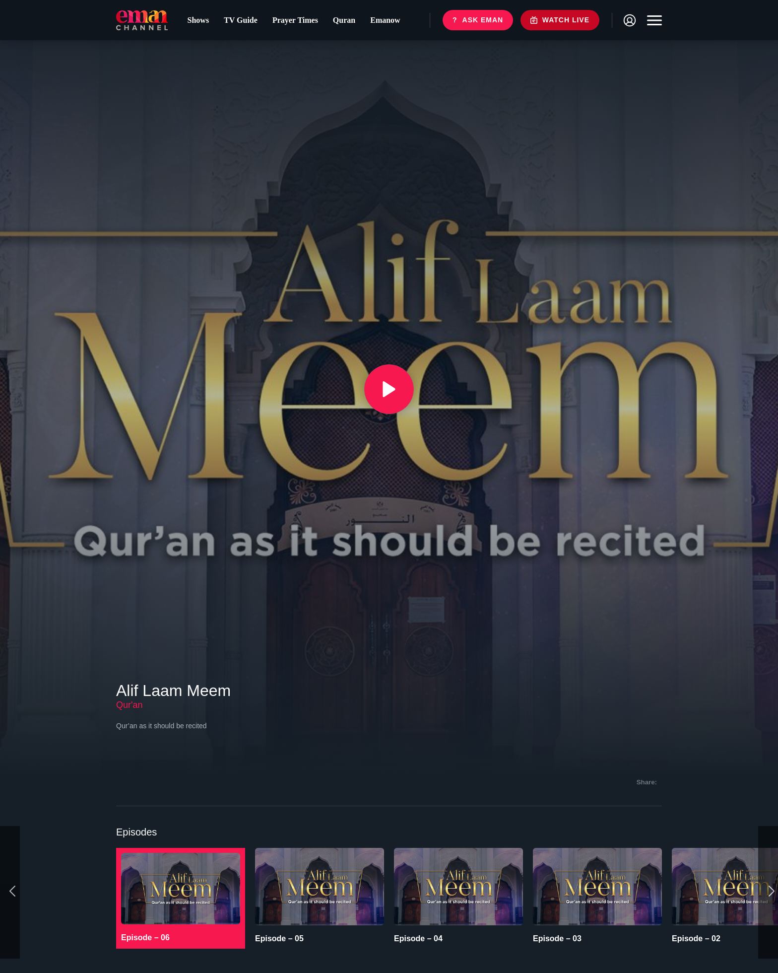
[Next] (768, 892)
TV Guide (241, 20)
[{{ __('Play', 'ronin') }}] (389, 389)
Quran (344, 20)
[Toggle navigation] (652, 20)
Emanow (385, 20)
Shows (198, 20)
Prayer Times (295, 20)
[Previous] (10, 892)
